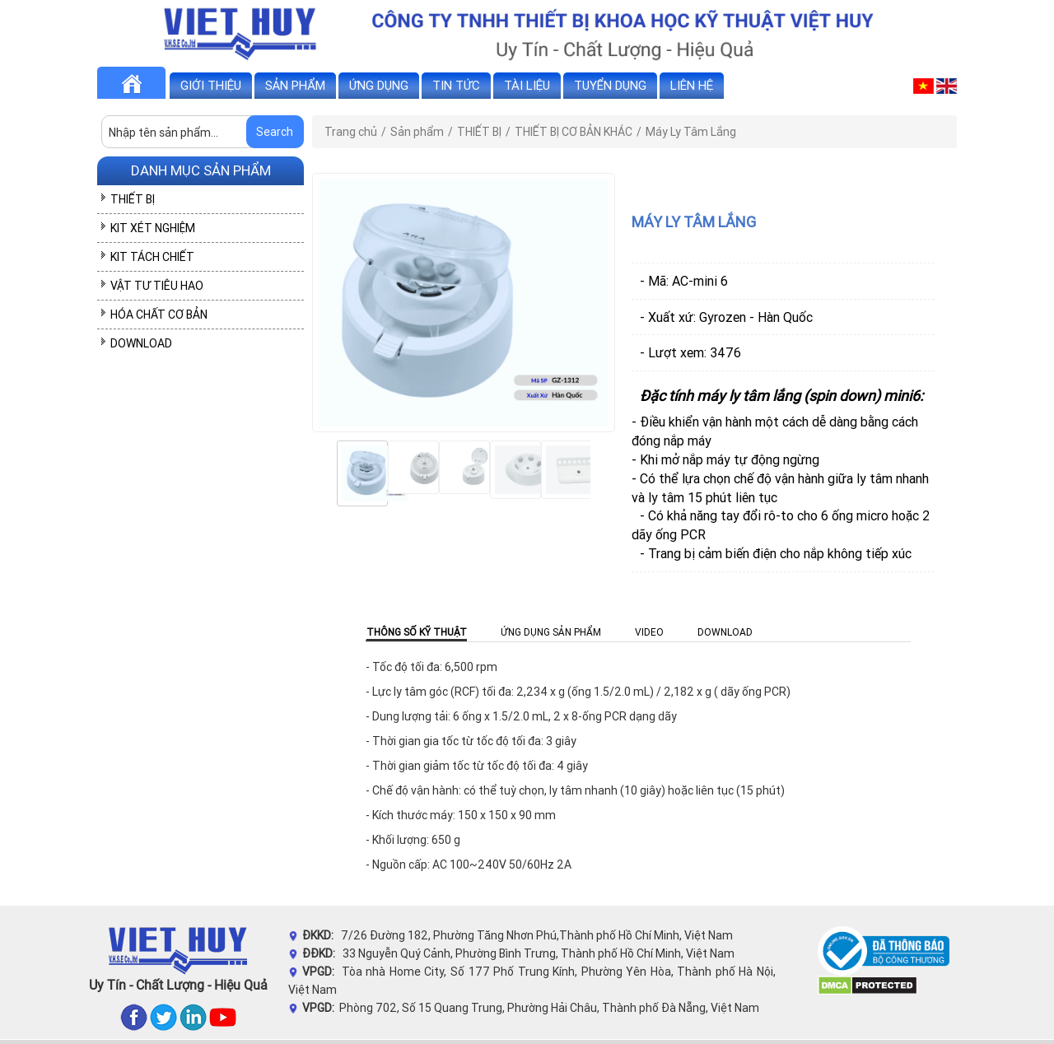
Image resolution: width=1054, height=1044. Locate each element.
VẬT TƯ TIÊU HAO (156, 285)
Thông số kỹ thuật (416, 632)
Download (725, 632)
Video (649, 632)
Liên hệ (691, 85)
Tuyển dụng (610, 85)
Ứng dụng (378, 85)
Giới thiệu (210, 85)
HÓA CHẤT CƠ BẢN (159, 314)
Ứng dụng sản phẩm (551, 632)
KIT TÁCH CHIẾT (152, 256)
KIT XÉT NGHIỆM (152, 228)
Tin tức (456, 85)
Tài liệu (527, 85)
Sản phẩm (295, 85)
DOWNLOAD (141, 343)
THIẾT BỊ (132, 199)
